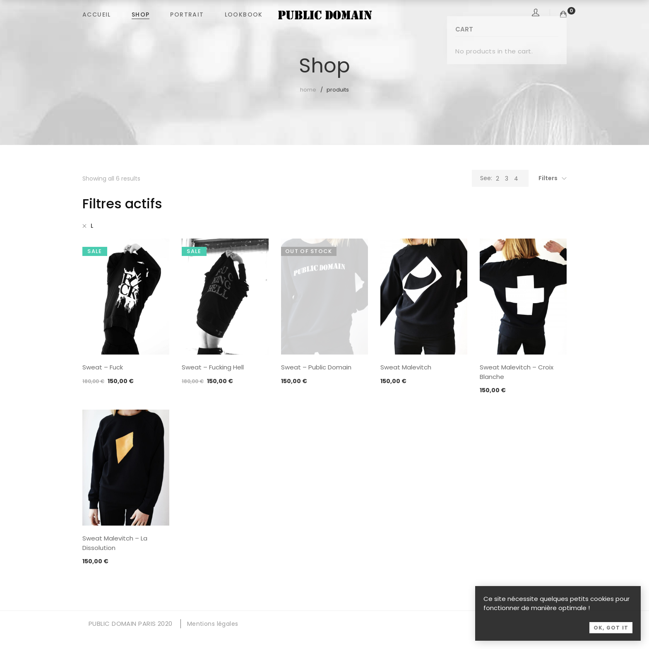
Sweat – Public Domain (316, 367)
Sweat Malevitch (405, 367)
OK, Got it (611, 635)
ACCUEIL (96, 14)
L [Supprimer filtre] (92, 226)
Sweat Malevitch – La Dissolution (114, 543)
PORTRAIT (187, 14)
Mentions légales (212, 623)
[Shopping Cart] (563, 14)
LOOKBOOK (244, 14)
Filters (548, 178)
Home (308, 90)
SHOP (141, 14)
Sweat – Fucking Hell (213, 367)
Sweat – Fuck (102, 367)
